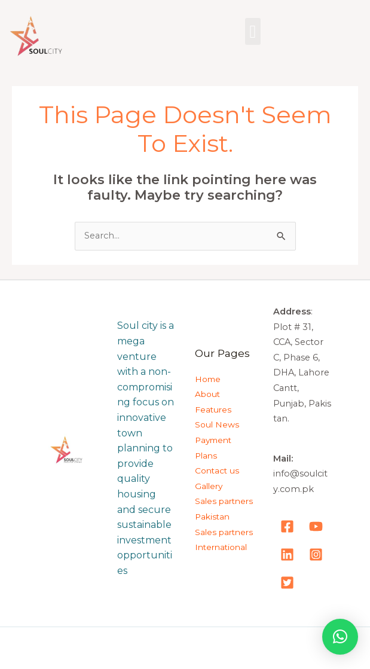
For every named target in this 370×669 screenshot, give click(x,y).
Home (208, 379)
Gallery (208, 486)
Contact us (217, 470)
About (207, 394)
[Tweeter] (287, 583)
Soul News (217, 424)
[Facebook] (287, 526)
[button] (253, 31)
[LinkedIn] (287, 554)
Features (213, 409)
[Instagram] (316, 554)
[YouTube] (316, 526)
